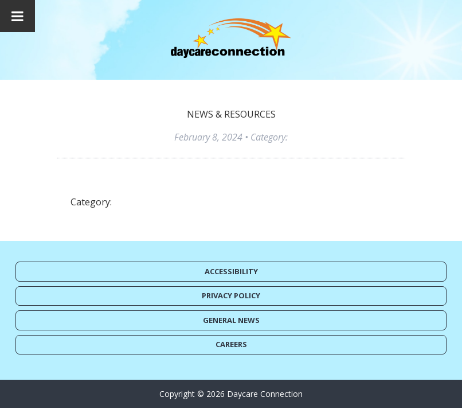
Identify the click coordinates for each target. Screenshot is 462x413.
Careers (231, 344)
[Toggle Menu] (17, 16)
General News (231, 320)
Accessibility (231, 271)
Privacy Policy (231, 295)
